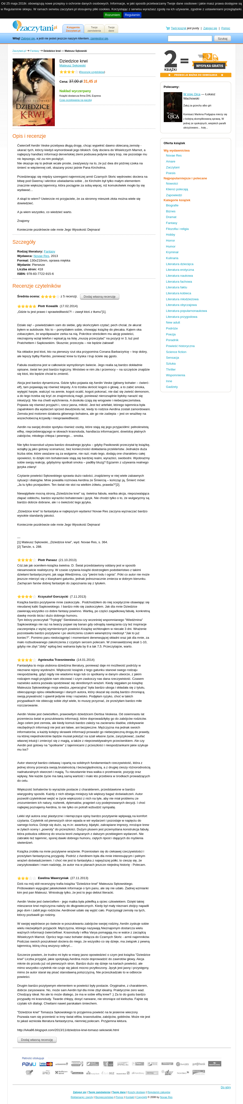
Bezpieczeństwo (104, 1097)
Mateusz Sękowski (73, 65)
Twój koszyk (178, 28)
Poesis (171, 173)
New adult (173, 322)
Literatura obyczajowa (181, 305)
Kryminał (172, 252)
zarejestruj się (99, 38)
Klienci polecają (177, 189)
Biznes (171, 211)
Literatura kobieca (178, 293)
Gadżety (172, 387)
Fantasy (34, 50)
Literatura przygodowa (181, 317)
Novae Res (41, 256)
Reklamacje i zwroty (82, 1097)
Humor (171, 246)
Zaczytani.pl (19, 50)
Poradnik (172, 340)
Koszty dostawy (136, 1092)
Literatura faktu (176, 287)
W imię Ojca (192, 94)
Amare (170, 161)
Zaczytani (173, 167)
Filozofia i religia (177, 229)
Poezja (171, 334)
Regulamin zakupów (159, 1092)
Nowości (172, 183)
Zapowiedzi (174, 195)
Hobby (170, 234)
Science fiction (176, 352)
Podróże (172, 328)
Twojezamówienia (94, 29)
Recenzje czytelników (92, 72)
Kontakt (130, 1097)
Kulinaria (172, 258)
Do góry (226, 1087)
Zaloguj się (28, 38)
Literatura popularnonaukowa (186, 311)
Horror (170, 240)
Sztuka (171, 363)
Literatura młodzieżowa (182, 299)
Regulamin (132, 15)
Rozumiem (112, 15)
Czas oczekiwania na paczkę (76, 100)
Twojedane (111, 29)
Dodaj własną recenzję (100, 296)
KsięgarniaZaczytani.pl (73, 29)
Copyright (141, 1097)
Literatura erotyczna (180, 269)
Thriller (171, 369)
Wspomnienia (175, 375)
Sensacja (172, 357)
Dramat (171, 217)
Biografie (172, 205)
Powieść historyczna (180, 346)
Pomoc (225, 28)
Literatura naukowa (179, 275)
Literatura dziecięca (180, 264)
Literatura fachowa (179, 281)
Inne (169, 381)
